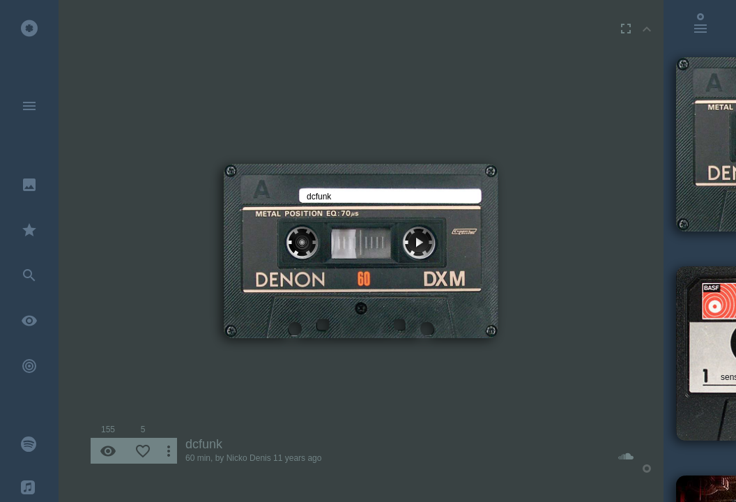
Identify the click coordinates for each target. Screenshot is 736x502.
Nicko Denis (249, 458)
